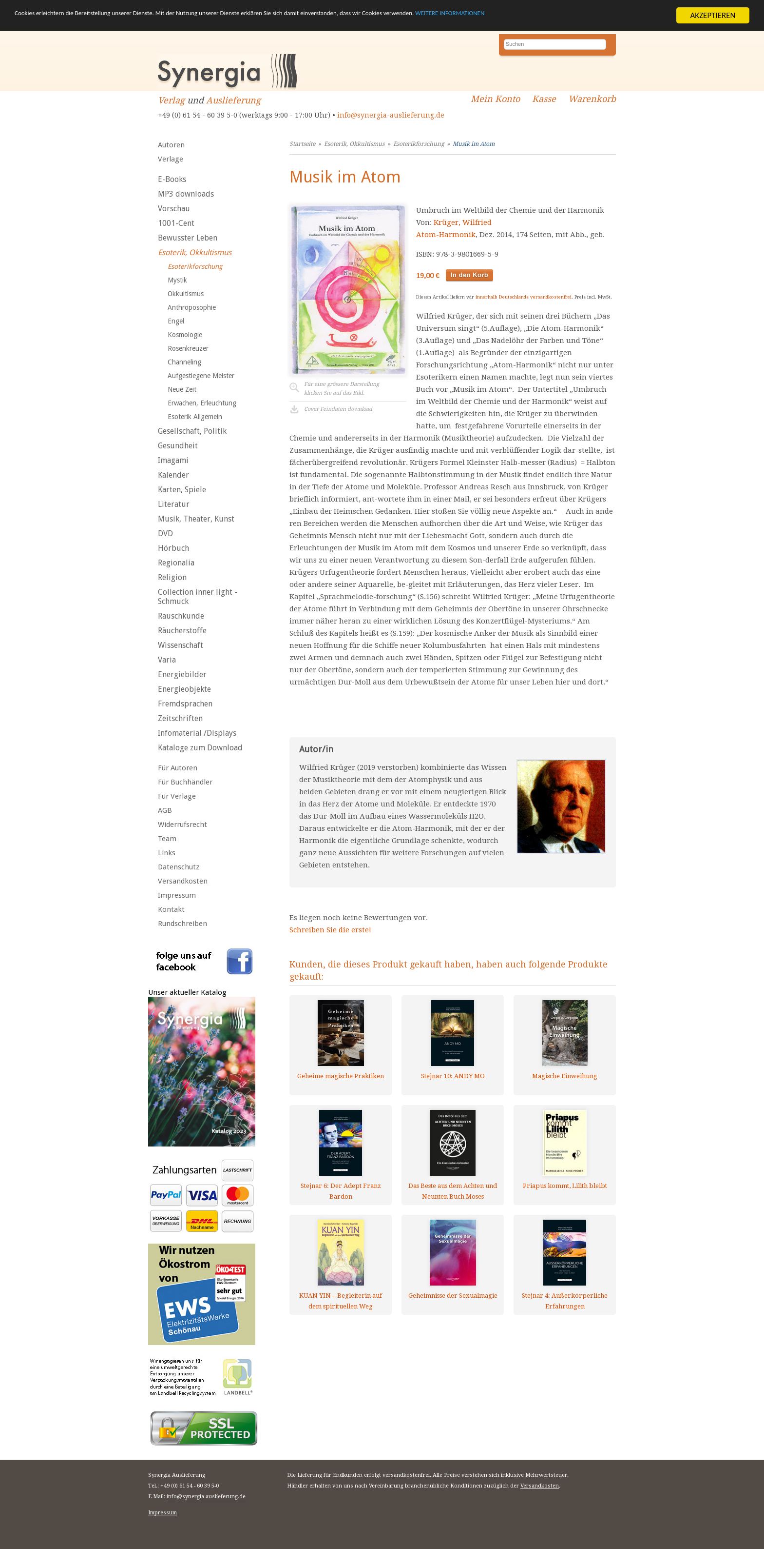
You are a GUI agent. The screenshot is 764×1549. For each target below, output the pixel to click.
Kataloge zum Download (200, 747)
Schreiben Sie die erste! (330, 929)
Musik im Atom (474, 144)
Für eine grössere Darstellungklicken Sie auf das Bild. (341, 388)
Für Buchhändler (185, 782)
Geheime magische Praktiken (340, 1076)
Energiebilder (182, 674)
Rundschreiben (182, 923)
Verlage (170, 159)
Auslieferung (233, 100)
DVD (165, 533)
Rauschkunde (181, 616)
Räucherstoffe (182, 630)
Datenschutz (178, 867)
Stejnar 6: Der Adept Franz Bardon (341, 1191)
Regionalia (176, 562)
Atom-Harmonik (446, 234)
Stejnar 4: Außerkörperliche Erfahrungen (565, 1301)
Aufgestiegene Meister (201, 376)
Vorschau (174, 208)
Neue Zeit (182, 389)
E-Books (172, 179)
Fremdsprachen (185, 703)
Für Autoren (177, 768)
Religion (172, 577)
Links (166, 852)
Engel (176, 321)
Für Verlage (177, 796)
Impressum (177, 895)
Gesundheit (178, 445)
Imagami (173, 460)
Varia (167, 659)
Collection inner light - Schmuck (197, 596)
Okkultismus (186, 294)
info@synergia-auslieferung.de (390, 115)
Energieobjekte (184, 689)
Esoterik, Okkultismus (194, 252)
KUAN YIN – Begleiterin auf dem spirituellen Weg (340, 1301)
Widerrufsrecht (182, 824)
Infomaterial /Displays (197, 733)
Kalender (173, 475)
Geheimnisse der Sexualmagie (452, 1295)
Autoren (171, 145)
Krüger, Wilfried (463, 222)
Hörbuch (173, 548)
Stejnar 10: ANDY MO (453, 1076)
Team (167, 838)
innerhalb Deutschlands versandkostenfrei (524, 297)
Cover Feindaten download (338, 409)
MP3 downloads (186, 194)
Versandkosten (183, 881)
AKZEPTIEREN (712, 15)
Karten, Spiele (182, 489)
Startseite (302, 144)
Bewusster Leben (187, 237)
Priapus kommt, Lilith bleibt (565, 1185)
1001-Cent (176, 223)
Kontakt (171, 909)
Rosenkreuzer (188, 348)
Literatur (174, 504)
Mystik (177, 280)
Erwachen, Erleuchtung (202, 403)
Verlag (171, 100)
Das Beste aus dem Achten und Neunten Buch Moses (452, 1191)
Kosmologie (185, 335)
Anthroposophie (192, 307)
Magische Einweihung (564, 1076)
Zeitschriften (180, 718)
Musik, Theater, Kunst (196, 518)
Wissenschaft (180, 645)
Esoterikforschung (195, 266)
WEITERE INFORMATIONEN (585, 16)
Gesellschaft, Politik (192, 431)
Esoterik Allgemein (195, 417)
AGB (165, 810)
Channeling (184, 362)
